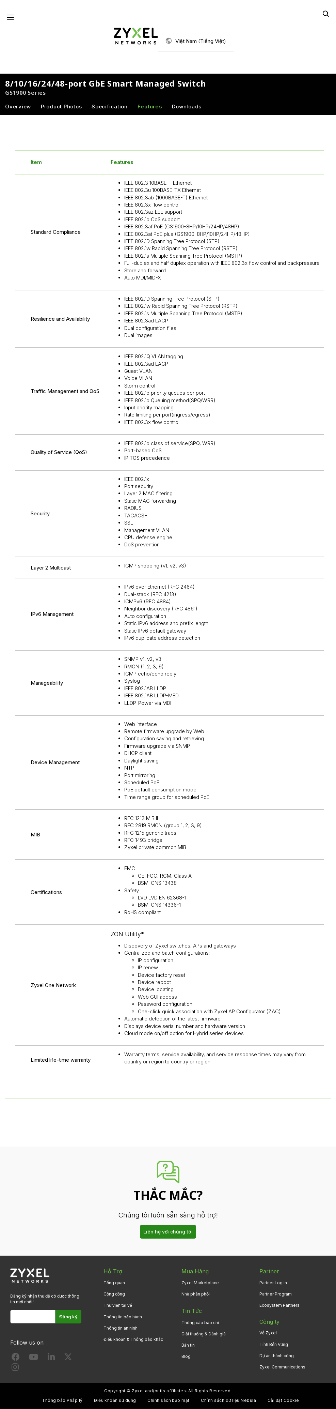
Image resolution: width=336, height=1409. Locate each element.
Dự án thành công (276, 1356)
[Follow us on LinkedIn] (51, 1358)
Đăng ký (69, 1317)
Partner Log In (273, 1283)
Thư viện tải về (117, 1305)
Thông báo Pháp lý (62, 1400)
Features (150, 107)
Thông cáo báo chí (200, 1321)
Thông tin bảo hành (122, 1316)
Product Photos (61, 107)
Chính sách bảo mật (168, 1400)
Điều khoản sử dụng (115, 1400)
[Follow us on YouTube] (33, 1358)
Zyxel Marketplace (200, 1283)
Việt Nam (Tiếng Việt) (200, 41)
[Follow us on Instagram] (15, 1368)
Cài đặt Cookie (283, 1400)
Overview (18, 107)
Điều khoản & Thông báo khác (133, 1339)
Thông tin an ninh (120, 1328)
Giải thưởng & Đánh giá (203, 1333)
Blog (186, 1356)
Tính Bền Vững (273, 1344)
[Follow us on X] (68, 1358)
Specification (110, 107)
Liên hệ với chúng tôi (168, 1232)
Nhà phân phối (195, 1294)
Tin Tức (191, 1310)
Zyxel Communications (282, 1367)
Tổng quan (114, 1283)
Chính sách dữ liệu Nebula (228, 1400)
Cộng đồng (114, 1294)
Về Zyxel (268, 1333)
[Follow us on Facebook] (16, 1358)
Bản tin (188, 1344)
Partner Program (275, 1294)
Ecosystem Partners (279, 1305)
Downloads (187, 107)
